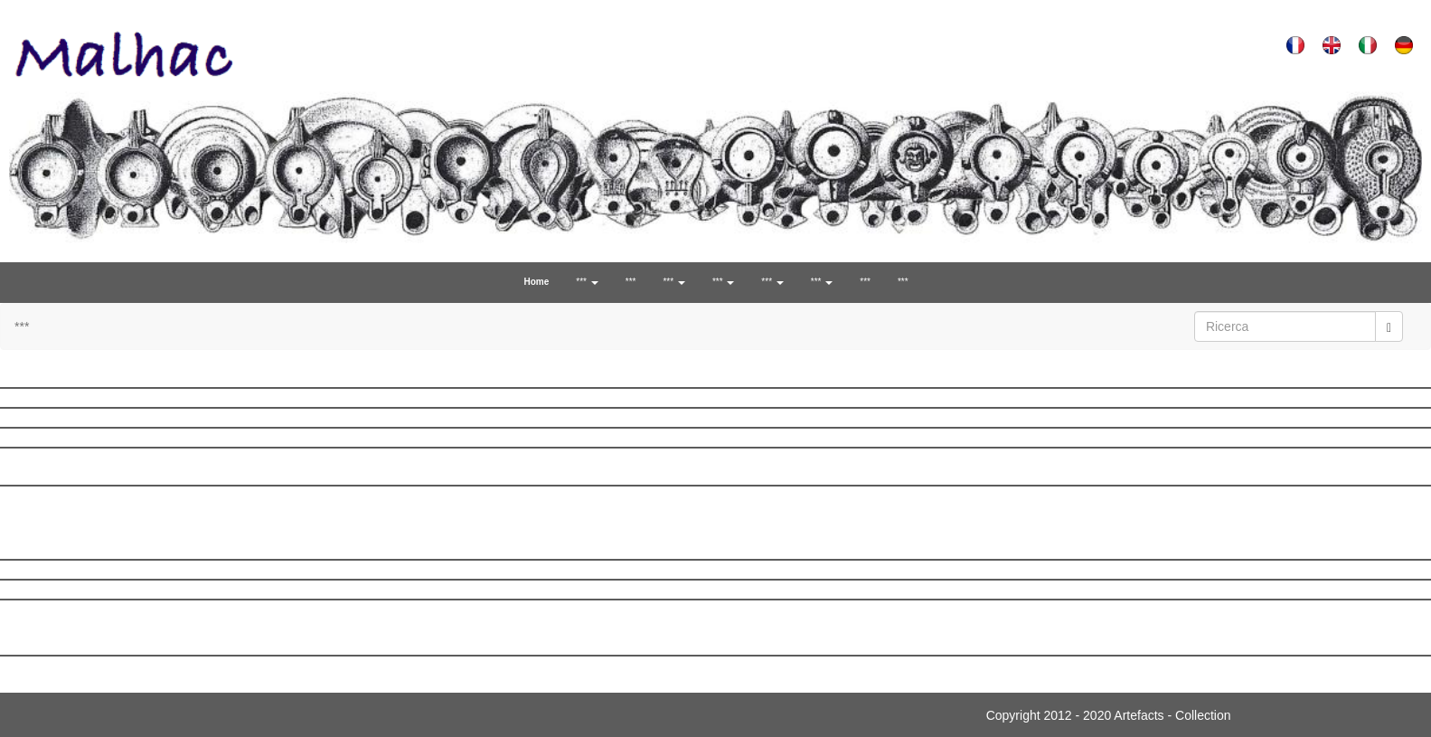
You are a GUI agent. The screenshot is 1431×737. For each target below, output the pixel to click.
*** (631, 282)
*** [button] (587, 282)
